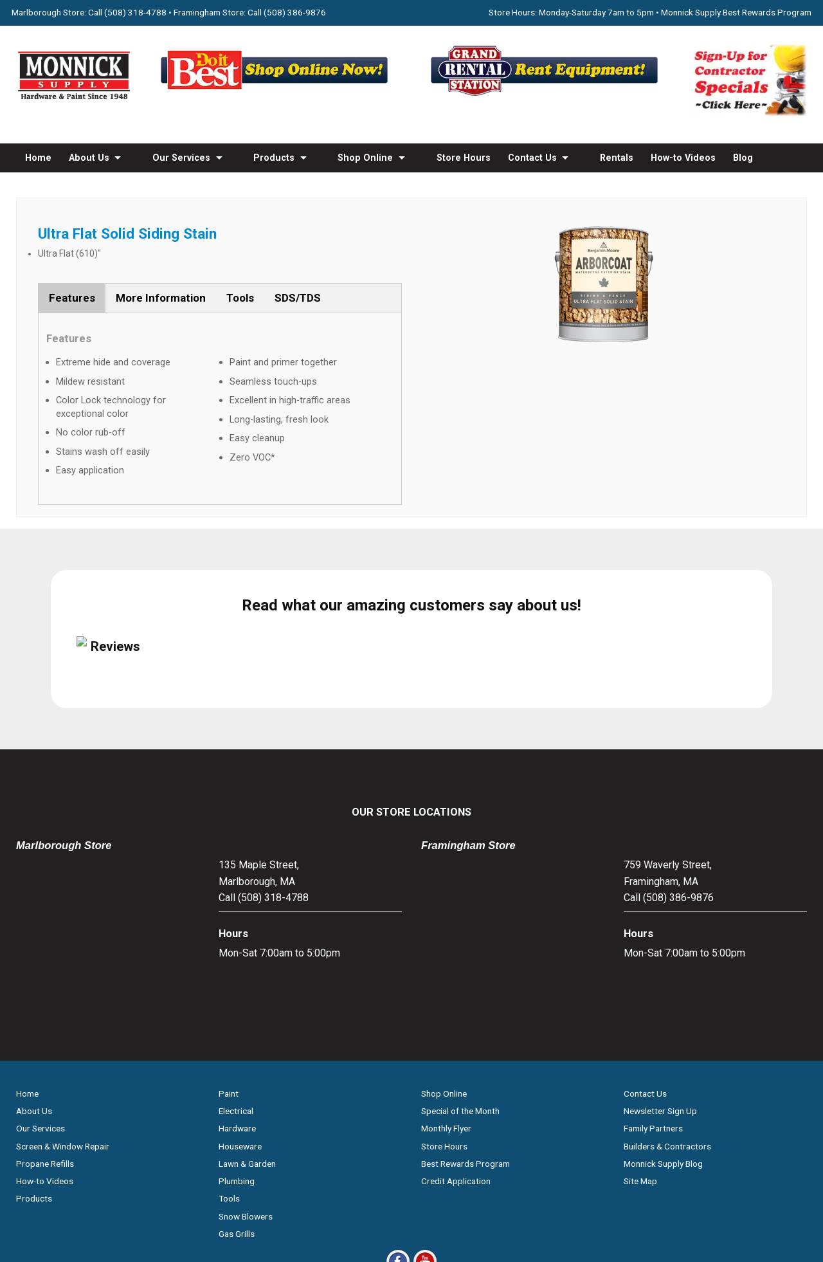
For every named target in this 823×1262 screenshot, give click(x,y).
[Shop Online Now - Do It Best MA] (276, 95)
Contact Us (532, 157)
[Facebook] (398, 1135)
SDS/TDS (298, 297)
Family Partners (653, 990)
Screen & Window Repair (62, 1008)
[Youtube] (425, 1135)
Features (72, 297)
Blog (743, 157)
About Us (89, 157)
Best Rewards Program (465, 1025)
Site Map (640, 1043)
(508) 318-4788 (135, 12)
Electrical (236, 973)
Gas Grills (237, 1095)
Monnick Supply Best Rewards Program (736, 12)
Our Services (181, 157)
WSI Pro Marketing (574, 1200)
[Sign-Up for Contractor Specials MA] (749, 113)
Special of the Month (460, 973)
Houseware (240, 1008)
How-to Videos (683, 157)
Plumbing (237, 1043)
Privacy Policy (412, 1223)
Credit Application (456, 1043)
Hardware (237, 990)
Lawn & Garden (247, 1025)
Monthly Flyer (446, 990)
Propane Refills (45, 1025)
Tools (240, 297)
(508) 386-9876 (295, 12)
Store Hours (464, 157)
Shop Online (365, 157)
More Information (161, 297)
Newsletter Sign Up (660, 973)
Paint (229, 955)
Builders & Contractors (667, 1008)
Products (273, 157)
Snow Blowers (246, 1078)
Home (38, 157)
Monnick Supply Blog (663, 1025)
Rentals (616, 157)
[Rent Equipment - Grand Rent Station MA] (546, 95)
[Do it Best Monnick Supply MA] (412, 1178)
